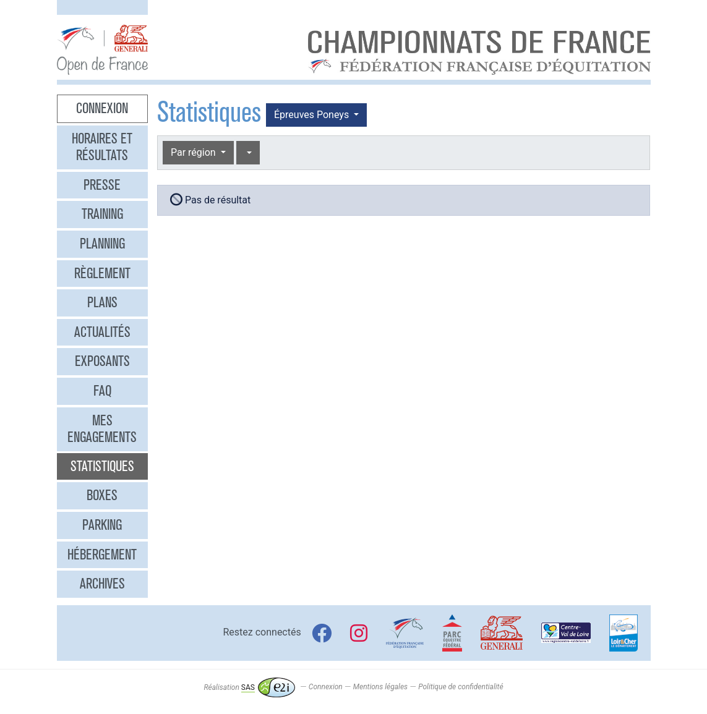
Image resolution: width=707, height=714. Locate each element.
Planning (102, 243)
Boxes (102, 495)
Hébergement (102, 554)
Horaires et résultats (102, 147)
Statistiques (102, 466)
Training (102, 214)
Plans (102, 302)
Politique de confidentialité (460, 687)
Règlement (102, 273)
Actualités (102, 332)
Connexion (102, 108)
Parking (102, 524)
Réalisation (249, 687)
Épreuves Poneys (312, 115)
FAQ (102, 390)
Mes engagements (102, 429)
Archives (102, 583)
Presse (102, 184)
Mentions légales (380, 687)
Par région (194, 152)
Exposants (102, 361)
